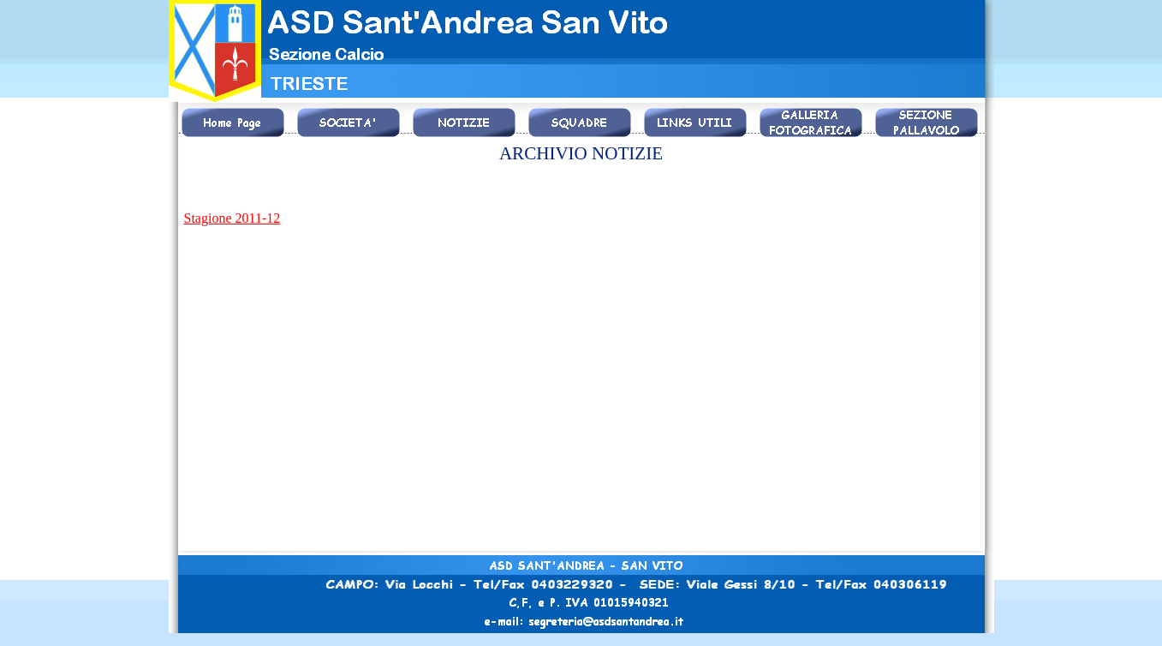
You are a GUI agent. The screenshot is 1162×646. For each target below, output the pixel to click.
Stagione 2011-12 (232, 218)
